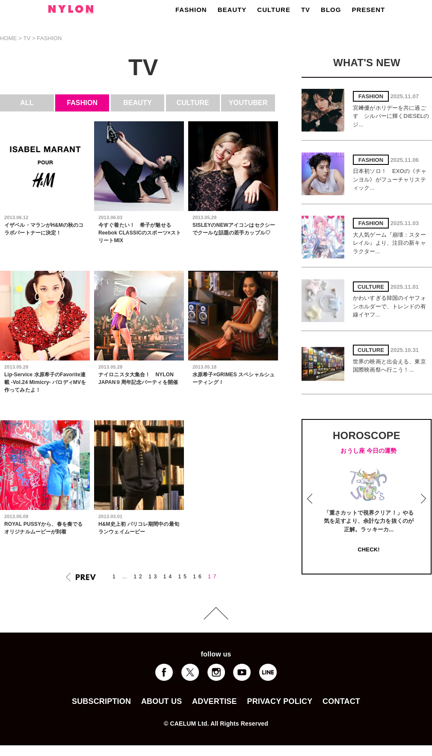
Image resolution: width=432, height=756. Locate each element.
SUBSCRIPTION (101, 701)
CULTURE (273, 9)
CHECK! (368, 549)
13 (153, 577)
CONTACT (341, 701)
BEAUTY (232, 9)
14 (168, 577)
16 (198, 577)
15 (183, 577)
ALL (27, 102)
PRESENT (368, 9)
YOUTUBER (248, 102)
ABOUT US (161, 701)
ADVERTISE (214, 701)
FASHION (191, 9)
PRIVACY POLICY (279, 701)
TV (305, 9)
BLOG (331, 9)
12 (138, 577)
